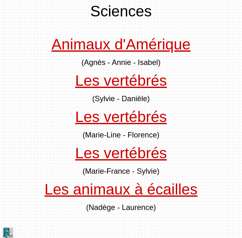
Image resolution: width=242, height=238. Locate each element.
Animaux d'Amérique (120, 44)
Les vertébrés (121, 80)
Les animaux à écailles (121, 189)
